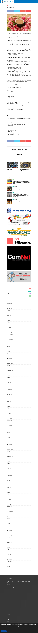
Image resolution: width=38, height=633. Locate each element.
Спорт (19, 296)
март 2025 (9, 327)
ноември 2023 (9, 365)
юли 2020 (8, 461)
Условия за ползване (11, 587)
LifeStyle (19, 288)
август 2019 (9, 487)
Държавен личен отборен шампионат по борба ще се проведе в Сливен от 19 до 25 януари (21, 182)
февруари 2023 (9, 387)
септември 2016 (10, 571)
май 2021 (8, 437)
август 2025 (9, 315)
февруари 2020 (10, 473)
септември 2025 (10, 313)
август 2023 (9, 372)
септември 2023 (10, 370)
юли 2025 (8, 317)
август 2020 (9, 458)
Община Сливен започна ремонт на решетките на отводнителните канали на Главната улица (21, 195)
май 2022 (8, 408)
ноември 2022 (9, 394)
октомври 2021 (10, 425)
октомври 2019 (10, 482)
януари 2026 (9, 303)
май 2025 (8, 322)
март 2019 (9, 499)
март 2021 (9, 442)
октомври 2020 (10, 454)
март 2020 (9, 470)
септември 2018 (10, 513)
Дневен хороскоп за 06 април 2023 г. (19, 149)
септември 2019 (10, 485)
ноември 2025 (9, 308)
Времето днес (19, 154)
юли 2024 (8, 346)
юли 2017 (8, 547)
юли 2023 (8, 375)
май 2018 (8, 523)
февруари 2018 (9, 530)
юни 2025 (8, 320)
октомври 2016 (10, 568)
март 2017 (9, 556)
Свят (19, 293)
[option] (12, 166)
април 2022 (9, 411)
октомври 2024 (10, 339)
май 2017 (8, 552)
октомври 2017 (10, 540)
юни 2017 (8, 549)
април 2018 (9, 525)
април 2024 (9, 353)
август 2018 (9, 516)
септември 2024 (10, 341)
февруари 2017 (9, 559)
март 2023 (9, 384)
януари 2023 (9, 389)
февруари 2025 (9, 329)
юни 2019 (8, 492)
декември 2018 (10, 506)
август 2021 (9, 430)
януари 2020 (9, 475)
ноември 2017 (9, 537)
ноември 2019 (9, 480)
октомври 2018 (10, 511)
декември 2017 (9, 535)
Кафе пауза (9, 169)
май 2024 (8, 351)
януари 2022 (9, 418)
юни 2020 (9, 463)
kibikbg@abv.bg (11, 584)
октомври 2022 (10, 396)
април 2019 (9, 497)
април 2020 (9, 468)
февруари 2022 (9, 415)
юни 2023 (8, 377)
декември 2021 (10, 420)
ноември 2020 (9, 451)
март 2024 (9, 356)
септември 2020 (10, 456)
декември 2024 (10, 334)
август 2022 (9, 401)
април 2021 (9, 439)
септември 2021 (10, 427)
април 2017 (9, 554)
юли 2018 (8, 518)
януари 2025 (9, 332)
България (19, 291)
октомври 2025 (10, 310)
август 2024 (9, 344)
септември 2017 (10, 542)
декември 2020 (10, 449)
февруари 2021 (9, 444)
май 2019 (8, 494)
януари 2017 (9, 561)
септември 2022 (10, 399)
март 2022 (9, 413)
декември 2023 (10, 363)
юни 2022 (8, 406)
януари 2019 (9, 504)
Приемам (4, 631)
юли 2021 (8, 432)
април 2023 (9, 382)
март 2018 (9, 528)
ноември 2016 (9, 566)
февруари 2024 (9, 358)
